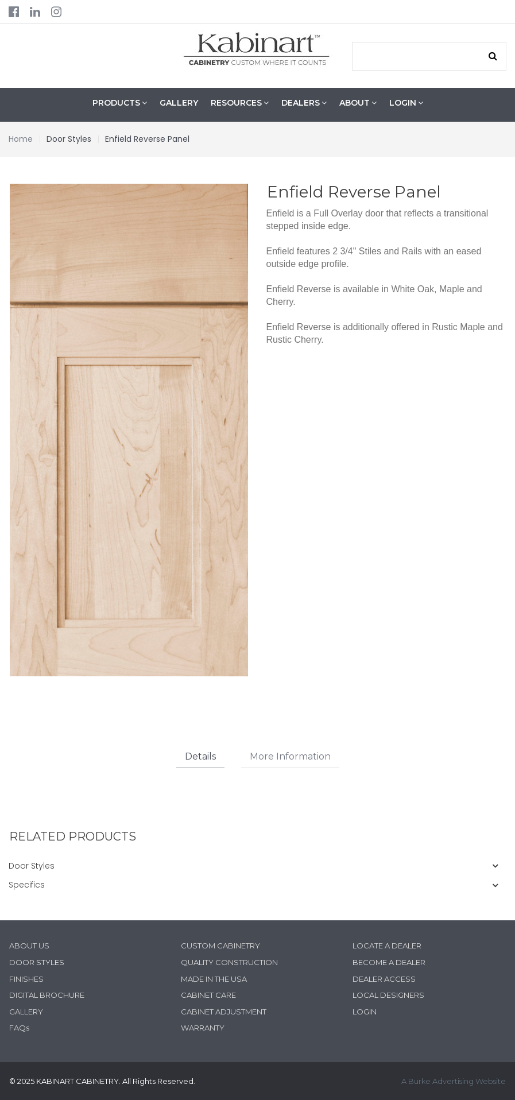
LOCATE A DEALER (387, 946)
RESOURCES (240, 103)
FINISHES (26, 978)
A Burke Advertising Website (453, 1081)
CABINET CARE (208, 995)
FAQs (19, 1027)
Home (21, 139)
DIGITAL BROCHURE (46, 995)
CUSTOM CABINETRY (220, 946)
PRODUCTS (119, 103)
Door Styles (69, 139)
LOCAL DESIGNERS (388, 995)
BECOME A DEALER (389, 962)
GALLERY (179, 103)
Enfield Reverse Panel (147, 139)
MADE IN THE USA (214, 978)
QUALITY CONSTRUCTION (229, 962)
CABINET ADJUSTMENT (223, 1011)
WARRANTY (202, 1027)
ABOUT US (29, 946)
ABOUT (358, 103)
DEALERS (304, 103)
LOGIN (406, 103)
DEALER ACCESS (384, 978)
